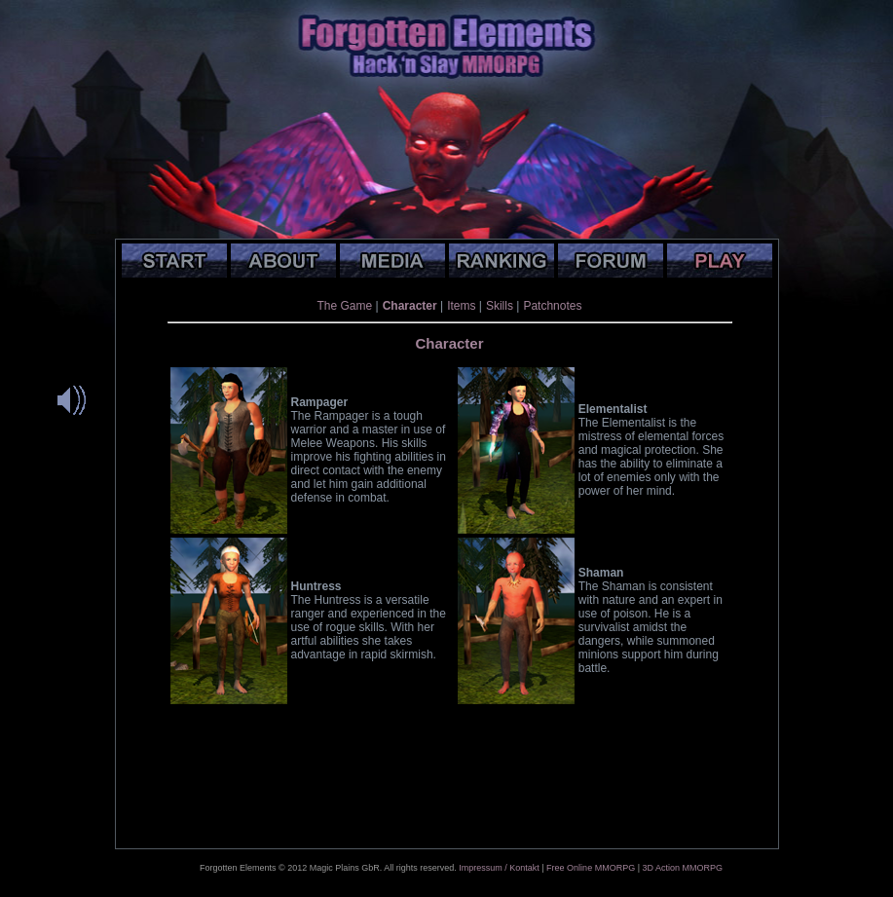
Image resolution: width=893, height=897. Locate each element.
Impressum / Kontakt (499, 868)
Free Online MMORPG (590, 868)
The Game (345, 306)
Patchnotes (552, 306)
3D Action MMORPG (682, 868)
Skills (499, 306)
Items (461, 306)
